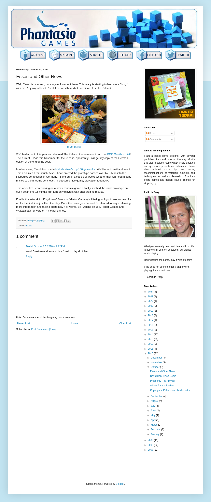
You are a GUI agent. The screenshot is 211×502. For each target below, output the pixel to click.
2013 (151, 339)
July (153, 405)
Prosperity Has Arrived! (162, 380)
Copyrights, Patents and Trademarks (170, 390)
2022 (151, 301)
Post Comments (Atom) (43, 329)
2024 (151, 291)
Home (74, 323)
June (154, 410)
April (153, 420)
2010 (151, 353)
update (29, 225)
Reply (29, 256)
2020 (151, 305)
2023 (151, 296)
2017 (151, 320)
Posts (150, 133)
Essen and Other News (162, 371)
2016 (151, 325)
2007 (151, 449)
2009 (151, 440)
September (157, 396)
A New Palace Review (162, 385)
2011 (151, 348)
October (155, 367)
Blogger (120, 483)
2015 (151, 329)
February (156, 429)
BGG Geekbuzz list (118, 154)
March (154, 424)
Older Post (125, 323)
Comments (153, 139)
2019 (151, 310)
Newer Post (23, 323)
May (153, 415)
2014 (151, 334)
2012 (151, 343)
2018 (151, 315)
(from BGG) (74, 146)
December (157, 357)
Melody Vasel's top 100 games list (75, 169)
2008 (151, 445)
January (155, 434)
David (29, 246)
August (155, 401)
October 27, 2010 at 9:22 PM (49, 246)
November (157, 362)
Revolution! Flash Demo (163, 376)
